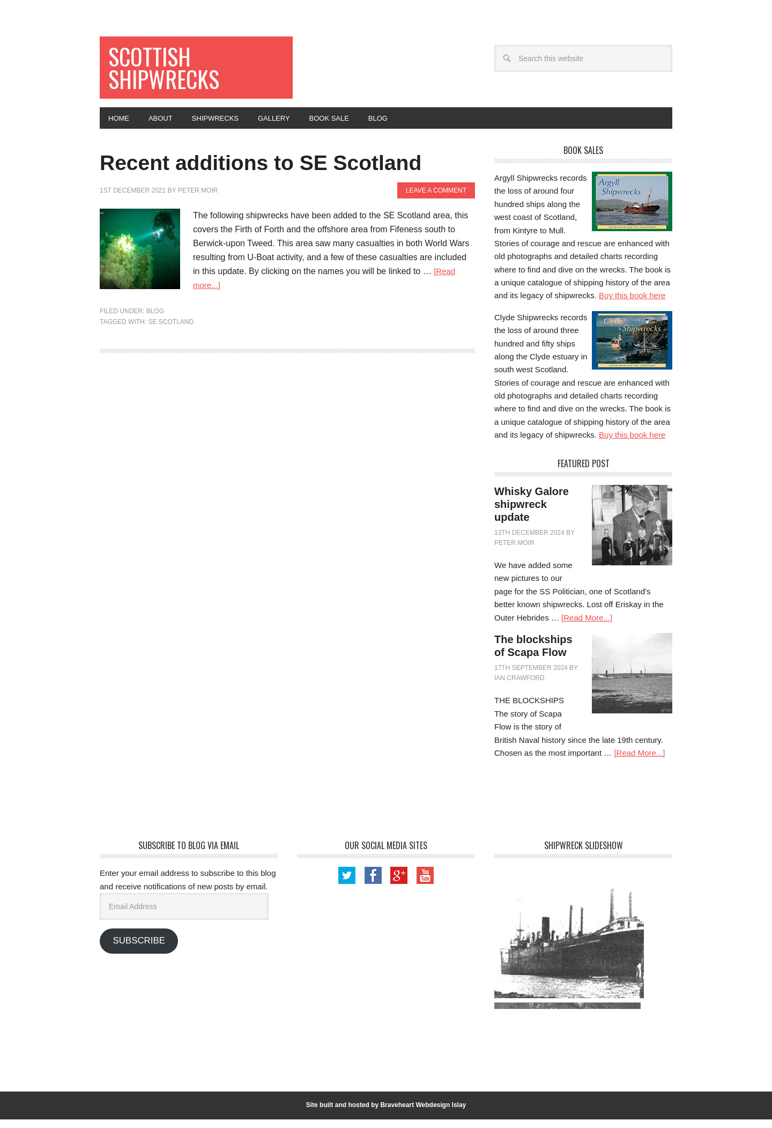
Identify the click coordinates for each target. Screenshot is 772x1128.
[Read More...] (586, 626)
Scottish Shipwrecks (170, 70)
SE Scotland (171, 361)
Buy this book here (632, 303)
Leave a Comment (436, 229)
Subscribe (139, 949)
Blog (155, 351)
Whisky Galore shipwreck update (531, 513)
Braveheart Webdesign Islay (423, 1113)
